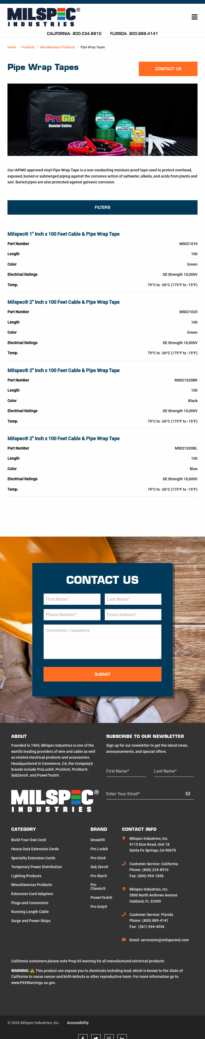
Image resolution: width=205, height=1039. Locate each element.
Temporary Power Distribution (36, 867)
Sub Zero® (99, 867)
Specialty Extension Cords (33, 858)
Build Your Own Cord (28, 840)
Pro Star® (98, 876)
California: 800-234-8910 (75, 33)
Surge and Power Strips (30, 921)
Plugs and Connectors (29, 903)
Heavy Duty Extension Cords (35, 849)
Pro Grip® (98, 906)
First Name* (117, 771)
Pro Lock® (99, 849)
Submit (102, 674)
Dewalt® (97, 840)
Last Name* (165, 771)
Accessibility (78, 1023)
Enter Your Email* (123, 793)
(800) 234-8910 (155, 870)
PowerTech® (101, 897)
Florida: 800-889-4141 (134, 33)
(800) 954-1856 (150, 876)
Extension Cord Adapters (32, 894)
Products (28, 47)
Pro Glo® (98, 858)
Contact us (168, 68)
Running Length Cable (30, 912)
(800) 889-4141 (155, 920)
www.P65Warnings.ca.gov (33, 983)
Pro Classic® (98, 887)
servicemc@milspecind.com (165, 940)
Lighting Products (26, 876)
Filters (102, 207)
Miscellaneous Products (57, 47)
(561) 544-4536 (151, 926)
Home (11, 47)
